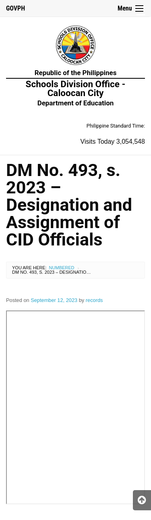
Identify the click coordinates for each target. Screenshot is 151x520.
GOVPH (15, 8)
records (94, 300)
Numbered (61, 267)
